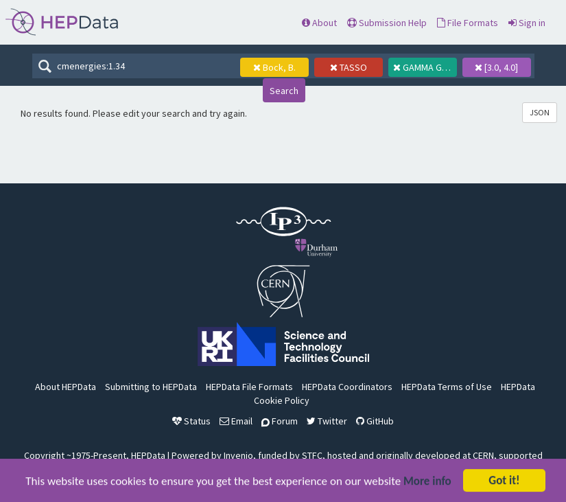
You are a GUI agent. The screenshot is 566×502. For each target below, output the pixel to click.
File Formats (467, 22)
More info (427, 482)
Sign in (526, 22)
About (319, 22)
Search (284, 90)
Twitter (327, 421)
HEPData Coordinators (347, 386)
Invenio (238, 455)
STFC (312, 455)
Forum (279, 421)
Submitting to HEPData (151, 386)
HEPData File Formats (249, 386)
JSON (540, 112)
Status (191, 421)
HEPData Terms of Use (446, 386)
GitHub (375, 421)
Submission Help (387, 22)
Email (236, 421)
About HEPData (65, 386)
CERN (483, 455)
